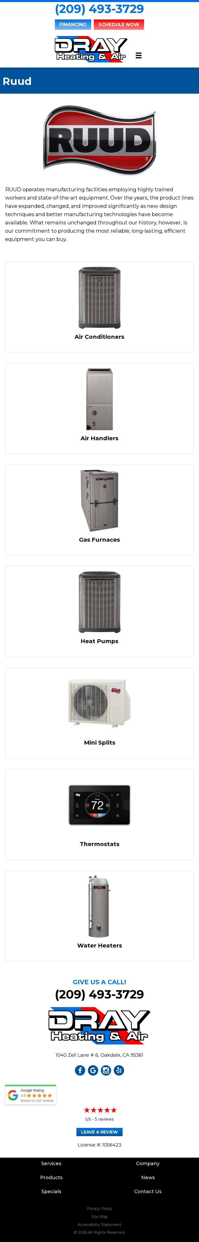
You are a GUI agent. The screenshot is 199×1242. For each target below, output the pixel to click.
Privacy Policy (99, 1208)
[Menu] (138, 55)
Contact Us (147, 1191)
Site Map (99, 1216)
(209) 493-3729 (99, 9)
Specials (51, 1191)
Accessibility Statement (99, 1224)
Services (51, 1163)
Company (148, 1163)
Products (51, 1177)
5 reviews (104, 1119)
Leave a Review (99, 1132)
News (148, 1177)
